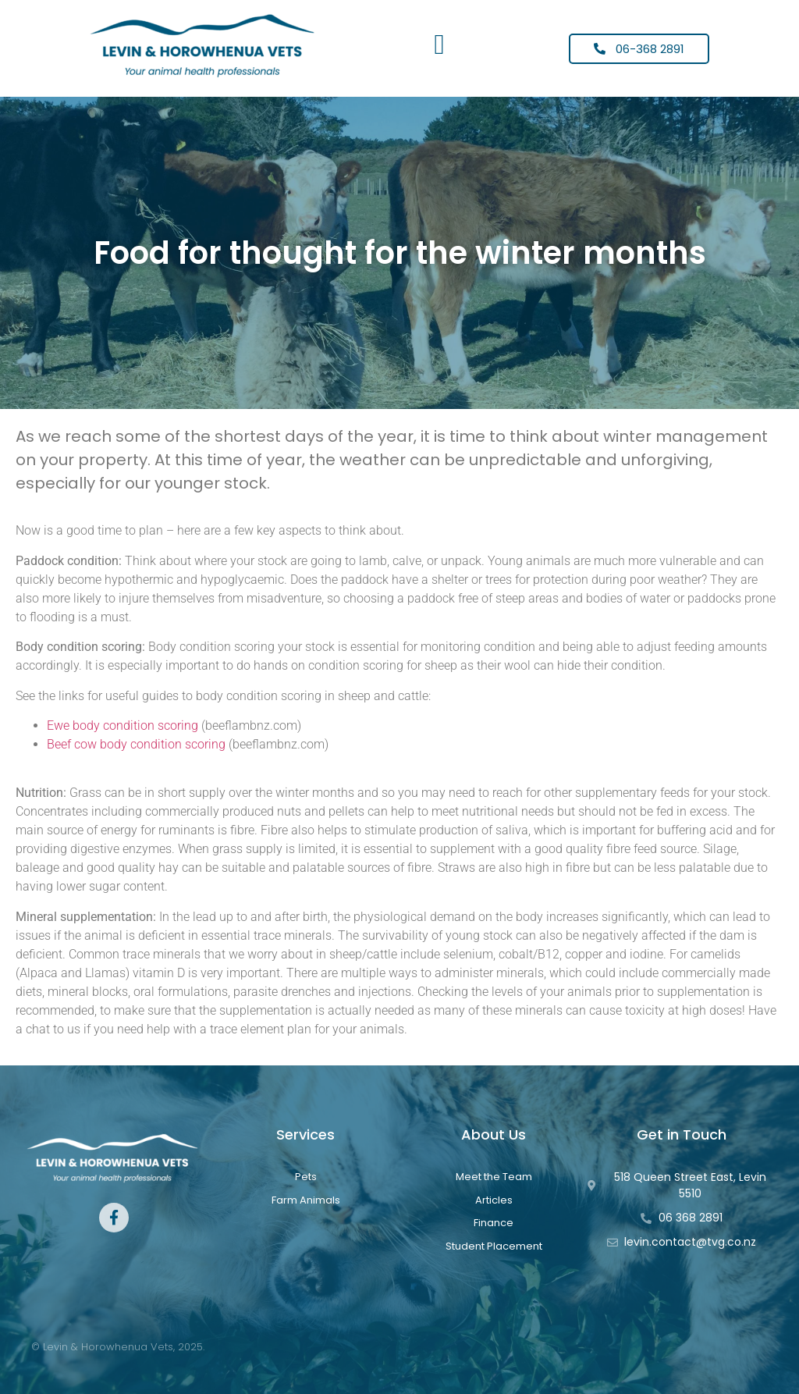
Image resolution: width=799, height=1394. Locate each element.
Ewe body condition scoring (122, 725)
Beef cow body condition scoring (136, 744)
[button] (440, 44)
